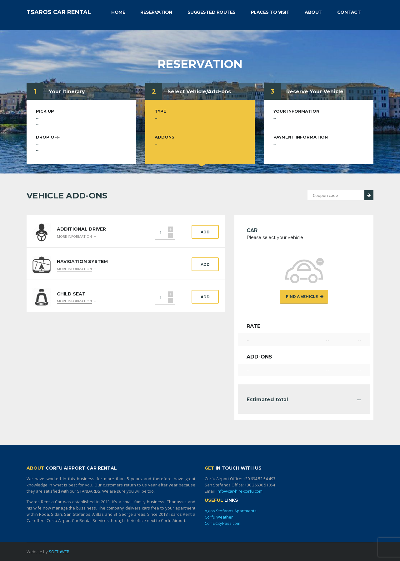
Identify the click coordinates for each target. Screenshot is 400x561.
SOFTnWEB (59, 551)
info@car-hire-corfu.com (239, 491)
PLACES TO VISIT (270, 12)
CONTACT (349, 12)
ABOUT (313, 12)
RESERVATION (156, 12)
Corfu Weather (219, 517)
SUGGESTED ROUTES (212, 12)
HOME (118, 12)
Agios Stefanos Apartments (231, 511)
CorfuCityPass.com (222, 523)
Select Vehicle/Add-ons (199, 92)
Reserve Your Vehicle (314, 92)
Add (205, 232)
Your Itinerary (67, 92)
